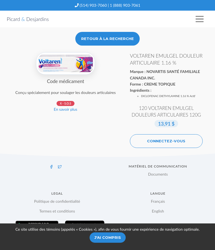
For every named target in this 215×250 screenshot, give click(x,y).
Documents (158, 174)
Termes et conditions (57, 211)
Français (158, 201)
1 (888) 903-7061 (125, 5)
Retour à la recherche (107, 38)
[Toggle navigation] (199, 19)
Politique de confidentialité (57, 201)
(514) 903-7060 (93, 5)
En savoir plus (65, 109)
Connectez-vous (166, 141)
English (158, 211)
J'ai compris (107, 237)
